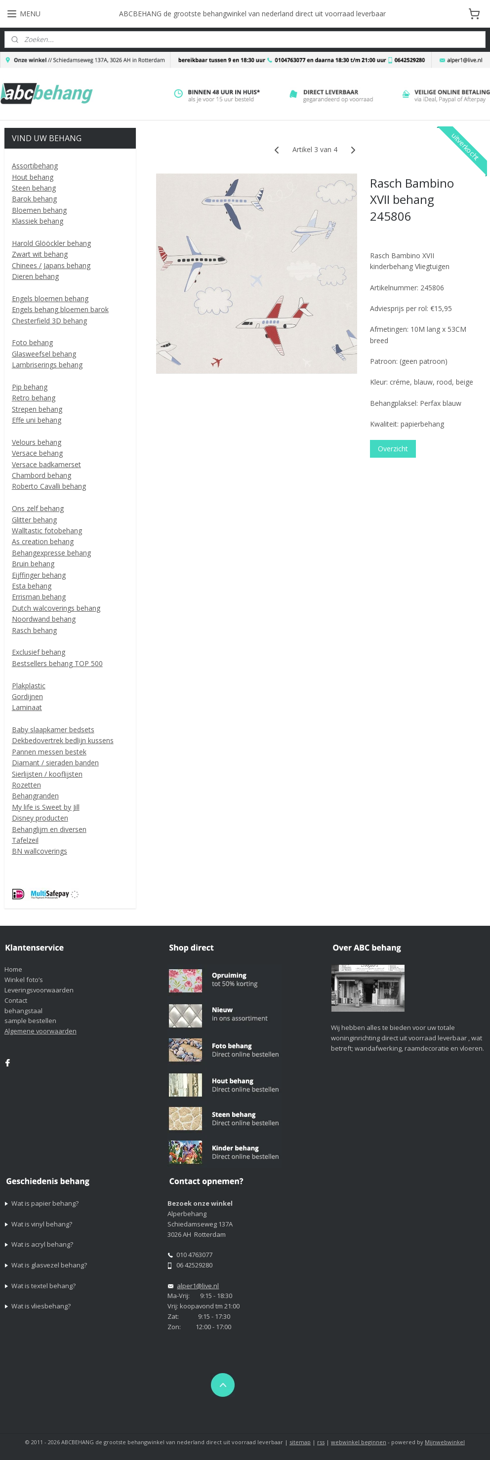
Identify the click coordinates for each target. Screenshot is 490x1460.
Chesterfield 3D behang (49, 320)
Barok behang (34, 198)
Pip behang (29, 387)
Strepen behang (37, 409)
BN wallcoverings (39, 851)
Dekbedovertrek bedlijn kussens (63, 740)
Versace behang (37, 453)
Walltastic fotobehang (47, 530)
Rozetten (26, 784)
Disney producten (40, 818)
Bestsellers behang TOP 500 (57, 663)
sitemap (300, 1442)
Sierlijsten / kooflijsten (47, 774)
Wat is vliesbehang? (41, 1306)
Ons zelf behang (38, 508)
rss (321, 1442)
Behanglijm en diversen (49, 829)
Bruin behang (33, 563)
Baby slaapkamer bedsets (53, 729)
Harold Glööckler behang (51, 243)
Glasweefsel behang (44, 353)
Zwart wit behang (40, 254)
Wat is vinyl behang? (41, 1224)
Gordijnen (27, 696)
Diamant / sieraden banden (55, 762)
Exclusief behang (38, 652)
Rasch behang (34, 630)
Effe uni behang (36, 420)
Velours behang (36, 442)
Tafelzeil (25, 840)
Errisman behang (39, 596)
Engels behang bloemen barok (60, 309)
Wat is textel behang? (43, 1285)
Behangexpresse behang (51, 552)
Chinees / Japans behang (51, 265)
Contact (15, 1000)
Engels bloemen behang (50, 298)
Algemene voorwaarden (40, 1030)
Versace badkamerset (46, 464)
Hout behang (32, 177)
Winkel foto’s (23, 979)
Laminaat (27, 707)
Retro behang (33, 397)
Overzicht (393, 448)
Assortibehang (35, 165)
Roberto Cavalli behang (49, 486)
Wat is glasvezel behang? (49, 1265)
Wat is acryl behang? (42, 1244)
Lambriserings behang (47, 364)
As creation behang (43, 541)
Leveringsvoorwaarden (39, 990)
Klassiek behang (37, 221)
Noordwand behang (44, 619)
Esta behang (31, 586)
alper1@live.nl (198, 1285)
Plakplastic (28, 685)
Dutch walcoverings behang (56, 608)
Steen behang (34, 188)
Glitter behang (34, 519)
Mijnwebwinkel (445, 1442)
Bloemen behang (39, 210)
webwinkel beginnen (358, 1442)
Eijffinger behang (39, 575)
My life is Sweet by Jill (46, 807)
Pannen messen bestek (49, 751)
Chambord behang (41, 475)
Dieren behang (35, 276)
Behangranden (35, 795)
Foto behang (32, 342)
